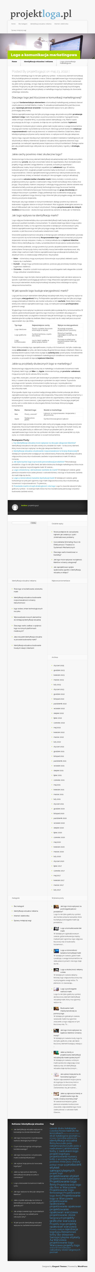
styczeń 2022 (59, 747)
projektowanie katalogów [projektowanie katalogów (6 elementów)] (65, 1178)
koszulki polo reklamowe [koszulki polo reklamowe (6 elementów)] (61, 1144)
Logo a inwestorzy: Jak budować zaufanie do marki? (36, 470)
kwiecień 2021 (59, 790)
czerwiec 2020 (59, 837)
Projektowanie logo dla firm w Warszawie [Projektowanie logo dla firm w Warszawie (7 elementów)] (65, 1186)
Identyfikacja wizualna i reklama (40, 24)
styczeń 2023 (59, 689)
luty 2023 (57, 685)
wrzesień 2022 (59, 708)
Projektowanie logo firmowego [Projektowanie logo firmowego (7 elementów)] (62, 1191)
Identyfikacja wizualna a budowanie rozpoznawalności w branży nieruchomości (27, 600)
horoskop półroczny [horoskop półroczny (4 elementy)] (67, 1138)
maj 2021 (57, 785)
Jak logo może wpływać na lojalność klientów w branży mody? (68, 1033)
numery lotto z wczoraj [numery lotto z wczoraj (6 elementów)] (63, 1158)
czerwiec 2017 (59, 871)
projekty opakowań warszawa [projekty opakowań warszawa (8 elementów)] (63, 1225)
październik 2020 (60, 818)
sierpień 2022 (59, 713)
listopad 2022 (59, 699)
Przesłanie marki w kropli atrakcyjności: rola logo (34, 486)
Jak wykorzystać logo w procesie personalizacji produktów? (39, 462)
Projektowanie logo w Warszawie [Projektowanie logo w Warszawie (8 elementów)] (65, 1197)
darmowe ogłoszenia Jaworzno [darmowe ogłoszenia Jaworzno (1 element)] (71, 1133)
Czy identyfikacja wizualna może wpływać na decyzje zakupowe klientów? (44, 443)
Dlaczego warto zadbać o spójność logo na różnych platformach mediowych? (27, 628)
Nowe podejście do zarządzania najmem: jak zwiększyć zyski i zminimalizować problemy (66, 534)
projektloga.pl (36, 71)
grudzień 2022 (59, 694)
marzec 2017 (59, 885)
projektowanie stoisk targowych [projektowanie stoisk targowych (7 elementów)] (62, 1216)
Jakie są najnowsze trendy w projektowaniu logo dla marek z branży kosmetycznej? (68, 1096)
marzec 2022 (59, 737)
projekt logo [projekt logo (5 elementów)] (56, 1173)
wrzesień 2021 (59, 766)
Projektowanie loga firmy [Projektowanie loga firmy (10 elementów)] (63, 1183)
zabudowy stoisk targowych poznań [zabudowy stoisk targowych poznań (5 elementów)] (65, 1251)
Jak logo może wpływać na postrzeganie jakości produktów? (67, 909)
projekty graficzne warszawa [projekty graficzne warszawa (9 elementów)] (63, 1219)
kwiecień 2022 (59, 732)
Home (13, 24)
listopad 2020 (59, 813)
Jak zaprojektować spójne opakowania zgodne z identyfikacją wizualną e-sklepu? (67, 570)
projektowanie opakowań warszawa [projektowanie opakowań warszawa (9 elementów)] (64, 1211)
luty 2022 (57, 742)
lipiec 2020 (58, 833)
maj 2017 (57, 876)
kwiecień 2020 (59, 847)
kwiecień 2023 (59, 675)
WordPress (82, 1266)
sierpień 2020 (59, 828)
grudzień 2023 (59, 670)
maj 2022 (57, 728)
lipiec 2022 (58, 718)
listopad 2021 (59, 756)
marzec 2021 (59, 794)
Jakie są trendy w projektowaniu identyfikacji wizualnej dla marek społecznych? (67, 1055)
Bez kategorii (23, 24)
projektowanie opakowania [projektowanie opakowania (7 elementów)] (58, 1202)
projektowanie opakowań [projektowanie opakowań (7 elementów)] (65, 1206)
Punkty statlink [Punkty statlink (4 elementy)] (57, 1229)
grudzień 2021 (59, 751)
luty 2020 (57, 856)
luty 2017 (57, 890)
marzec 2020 (59, 852)
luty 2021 (57, 799)
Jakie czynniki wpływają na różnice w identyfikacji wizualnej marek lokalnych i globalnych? (29, 1203)
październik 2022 (60, 704)
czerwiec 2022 (59, 723)
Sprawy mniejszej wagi (18, 30)
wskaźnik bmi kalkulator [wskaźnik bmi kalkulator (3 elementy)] (60, 1248)
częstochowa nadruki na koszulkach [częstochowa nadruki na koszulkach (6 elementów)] (64, 1132)
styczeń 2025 (59, 666)
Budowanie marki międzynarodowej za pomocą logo (65, 1011)
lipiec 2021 (58, 775)
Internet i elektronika (61, 24)
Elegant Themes (59, 1266)
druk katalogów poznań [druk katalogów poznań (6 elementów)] (63, 1135)
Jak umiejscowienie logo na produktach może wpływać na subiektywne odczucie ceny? (29, 1214)
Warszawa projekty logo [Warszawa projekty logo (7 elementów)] (65, 1245)
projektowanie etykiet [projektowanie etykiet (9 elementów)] (64, 1176)
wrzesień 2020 (59, 823)
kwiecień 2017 (59, 880)
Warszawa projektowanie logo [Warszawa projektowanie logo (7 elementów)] (62, 1241)
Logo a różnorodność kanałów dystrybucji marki (34, 478)
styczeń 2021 (59, 804)
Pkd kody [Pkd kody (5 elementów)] (72, 1159)
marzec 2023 (59, 680)
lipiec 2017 (58, 866)
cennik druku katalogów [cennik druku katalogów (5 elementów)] (63, 1128)
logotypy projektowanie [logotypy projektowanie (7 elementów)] (60, 1155)
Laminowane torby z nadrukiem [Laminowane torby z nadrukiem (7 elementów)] (64, 1150)
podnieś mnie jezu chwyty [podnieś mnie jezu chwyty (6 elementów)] (65, 1161)
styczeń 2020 (59, 861)
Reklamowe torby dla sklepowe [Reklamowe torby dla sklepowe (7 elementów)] (63, 1233)
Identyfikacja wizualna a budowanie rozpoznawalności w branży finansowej (45, 451)
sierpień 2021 (59, 771)
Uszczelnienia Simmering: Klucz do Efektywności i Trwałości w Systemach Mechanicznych (67, 544)
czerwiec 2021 (59, 780)
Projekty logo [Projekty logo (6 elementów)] (57, 1223)
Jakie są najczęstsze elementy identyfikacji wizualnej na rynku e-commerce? (26, 1174)
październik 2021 (60, 761)
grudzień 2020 (59, 809)
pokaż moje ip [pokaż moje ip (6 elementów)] (58, 1164)
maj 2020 (57, 842)
